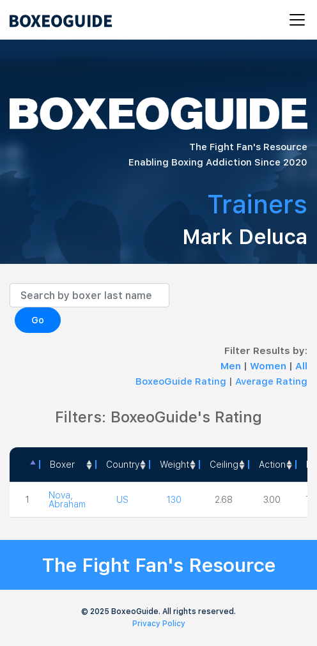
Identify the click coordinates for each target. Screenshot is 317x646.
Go (37, 320)
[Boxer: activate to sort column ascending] (67, 464)
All (301, 366)
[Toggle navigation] (293, 20)
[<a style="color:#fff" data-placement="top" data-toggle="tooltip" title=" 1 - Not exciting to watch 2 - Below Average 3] (271, 464)
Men (232, 366)
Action (272, 464)
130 (174, 500)
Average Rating (271, 381)
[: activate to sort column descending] (24, 464)
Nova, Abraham (67, 499)
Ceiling (224, 464)
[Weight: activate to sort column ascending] (174, 464)
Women (269, 366)
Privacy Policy (158, 623)
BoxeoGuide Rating (180, 381)
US (122, 500)
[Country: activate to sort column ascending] (122, 464)
